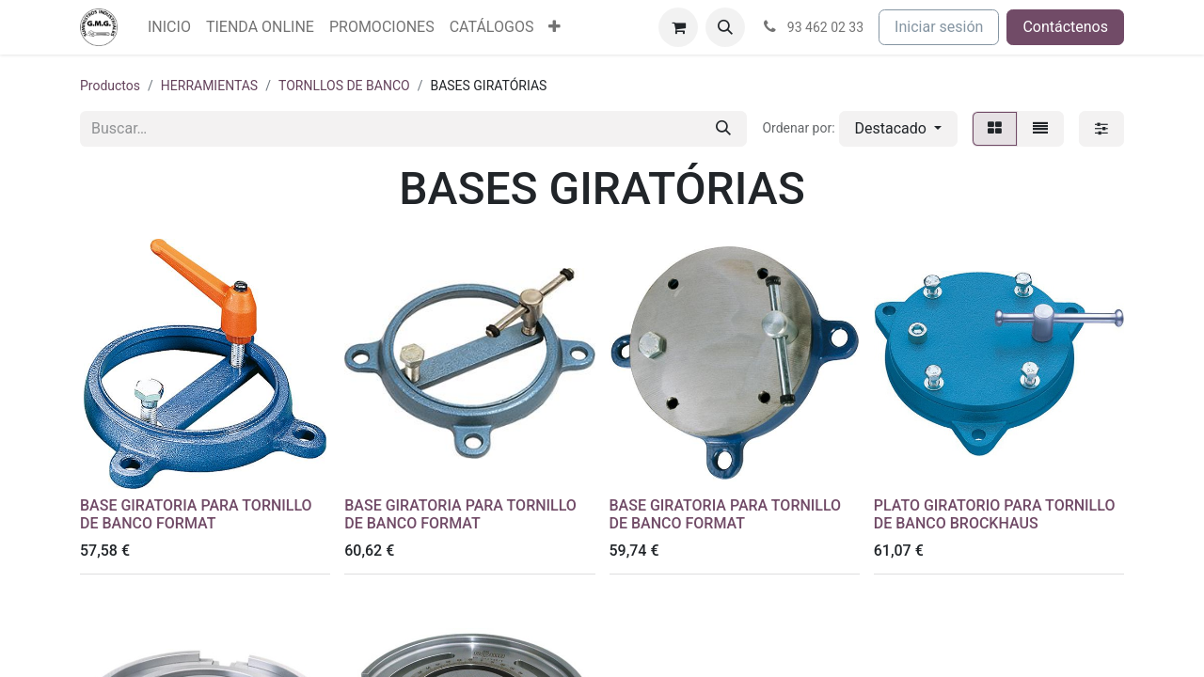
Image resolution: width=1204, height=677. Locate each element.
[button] (725, 27)
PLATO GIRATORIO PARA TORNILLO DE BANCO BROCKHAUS (995, 514)
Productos (110, 85)
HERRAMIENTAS (209, 85)
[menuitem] (169, 27)
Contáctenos (1065, 27)
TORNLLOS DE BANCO (344, 85)
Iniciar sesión (939, 27)
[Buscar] (723, 129)
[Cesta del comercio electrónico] (678, 27)
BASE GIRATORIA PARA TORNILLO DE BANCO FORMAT (196, 514)
